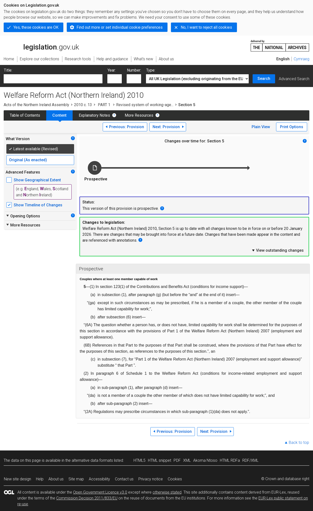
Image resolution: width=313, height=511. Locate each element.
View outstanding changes (277, 250)
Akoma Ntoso (205, 460)
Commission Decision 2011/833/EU (86, 498)
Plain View (261, 127)
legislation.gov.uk (41, 45)
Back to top (299, 442)
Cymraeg (301, 59)
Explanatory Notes (94, 115)
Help (40, 479)
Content (59, 115)
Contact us (124, 479)
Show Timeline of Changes (38, 205)
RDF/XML (250, 460)
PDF (177, 460)
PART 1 (104, 104)
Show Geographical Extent (37, 180)
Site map (76, 479)
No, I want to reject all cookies (206, 27)
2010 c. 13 (83, 104)
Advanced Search (294, 78)
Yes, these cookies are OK (35, 27)
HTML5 (139, 460)
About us (56, 479)
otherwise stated (167, 492)
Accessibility (99, 479)
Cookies (175, 479)
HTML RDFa (230, 460)
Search (263, 78)
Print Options (291, 127)
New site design (17, 479)
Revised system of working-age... (144, 104)
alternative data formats (92, 460)
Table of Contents (25, 115)
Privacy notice (150, 479)
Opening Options (23, 215)
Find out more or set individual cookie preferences (120, 27)
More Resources (139, 115)
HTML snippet (159, 460)
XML (187, 460)
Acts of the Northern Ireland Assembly (36, 104)
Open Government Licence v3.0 (100, 492)
